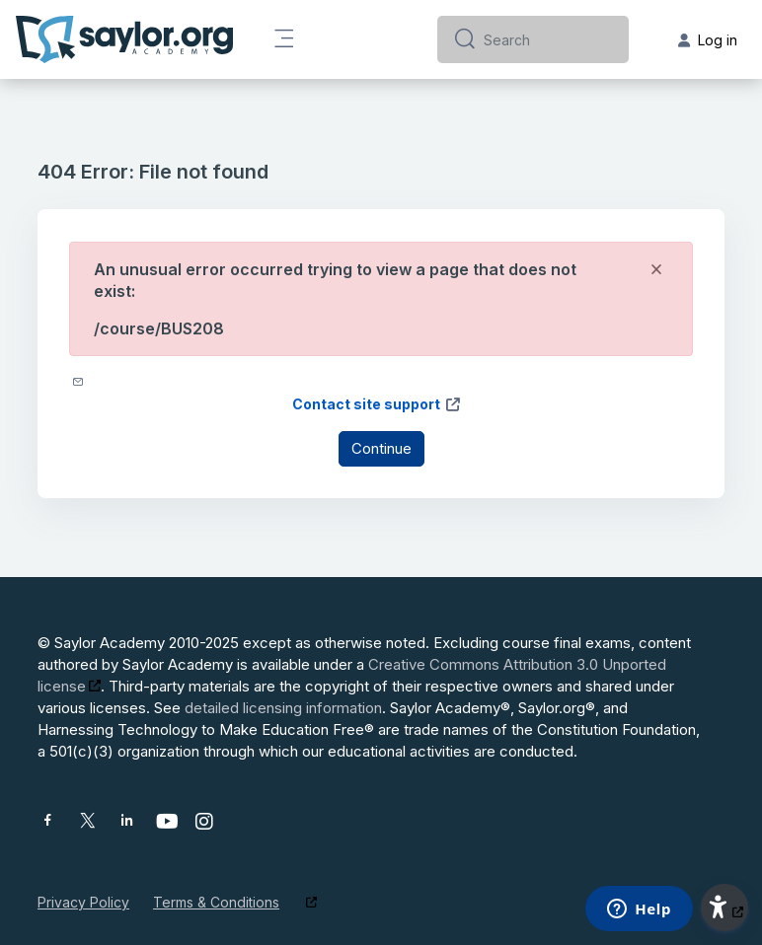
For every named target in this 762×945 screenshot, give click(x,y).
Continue (381, 448)
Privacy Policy (83, 902)
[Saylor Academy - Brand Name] (124, 39)
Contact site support (377, 404)
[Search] (548, 39)
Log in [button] (707, 40)
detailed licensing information (283, 707)
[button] (724, 907)
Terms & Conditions (216, 902)
